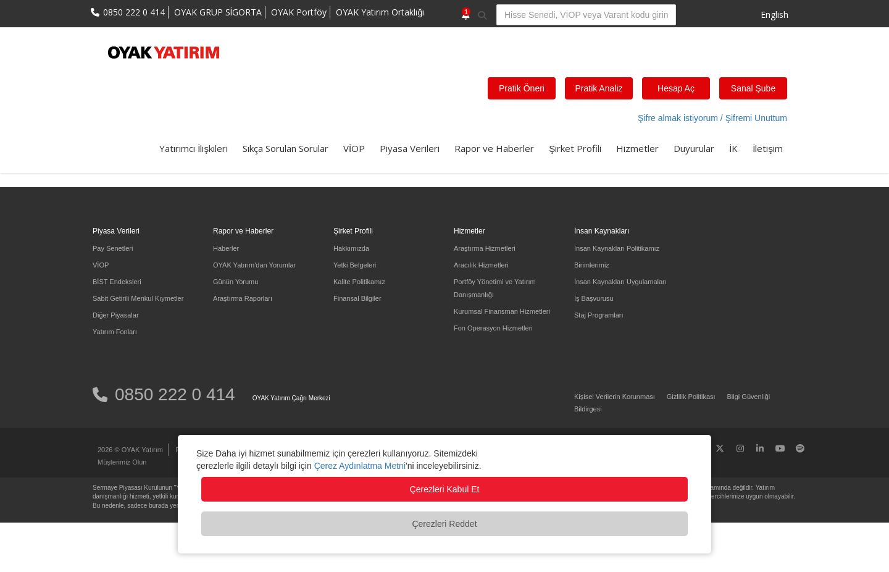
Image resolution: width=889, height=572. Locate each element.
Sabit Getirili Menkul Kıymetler (138, 298)
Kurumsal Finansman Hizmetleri (502, 311)
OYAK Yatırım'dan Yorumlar (254, 265)
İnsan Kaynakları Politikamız (616, 248)
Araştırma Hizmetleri (484, 248)
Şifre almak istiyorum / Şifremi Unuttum (712, 118)
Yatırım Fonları (115, 331)
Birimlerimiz (591, 265)
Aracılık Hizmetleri (481, 265)
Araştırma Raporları (242, 298)
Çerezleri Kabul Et (445, 489)
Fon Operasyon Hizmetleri (493, 328)
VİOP (354, 148)
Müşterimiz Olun (122, 462)
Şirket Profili (575, 148)
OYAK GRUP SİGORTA (218, 12)
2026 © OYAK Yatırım (130, 449)
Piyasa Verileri (410, 148)
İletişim (768, 148)
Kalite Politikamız (359, 281)
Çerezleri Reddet (444, 524)
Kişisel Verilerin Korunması (614, 396)
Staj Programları (598, 315)
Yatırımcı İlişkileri (193, 148)
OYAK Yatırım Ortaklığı (380, 12)
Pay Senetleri (113, 248)
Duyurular (694, 148)
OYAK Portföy (299, 12)
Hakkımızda (351, 248)
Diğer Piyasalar (116, 315)
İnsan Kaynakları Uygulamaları (620, 281)
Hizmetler (637, 148)
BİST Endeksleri (117, 281)
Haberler (226, 248)
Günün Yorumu (235, 281)
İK (733, 148)
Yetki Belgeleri (354, 265)
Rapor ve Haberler (494, 148)
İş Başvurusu (594, 298)
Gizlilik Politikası (691, 396)
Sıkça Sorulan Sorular (285, 148)
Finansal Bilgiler (357, 298)
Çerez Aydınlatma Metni (360, 466)
